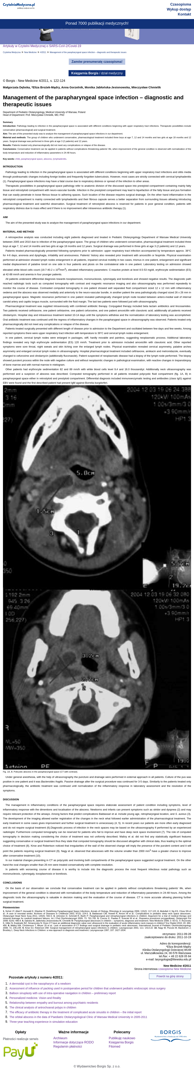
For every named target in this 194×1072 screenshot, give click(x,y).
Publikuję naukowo (122, 1038)
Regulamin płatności (67, 1046)
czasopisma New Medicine (174, 969)
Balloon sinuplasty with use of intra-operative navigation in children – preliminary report (63, 993)
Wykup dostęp (179, 9)
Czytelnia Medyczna (12, 52)
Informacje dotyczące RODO (73, 1042)
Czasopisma (180, 4)
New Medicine (30, 52)
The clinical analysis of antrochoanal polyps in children (43, 1007)
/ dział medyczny (97, 73)
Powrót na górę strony (170, 976)
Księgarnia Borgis (121, 1042)
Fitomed (114, 1046)
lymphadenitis (59, 159)
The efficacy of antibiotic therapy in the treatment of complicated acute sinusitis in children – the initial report (76, 1012)
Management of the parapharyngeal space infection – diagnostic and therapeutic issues (88, 52)
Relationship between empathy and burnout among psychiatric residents (54, 1002)
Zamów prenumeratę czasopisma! (97, 61)
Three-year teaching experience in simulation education (44, 1021)
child (17, 159)
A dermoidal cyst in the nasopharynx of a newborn (40, 983)
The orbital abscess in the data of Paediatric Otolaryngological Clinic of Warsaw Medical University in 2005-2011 (78, 1017)
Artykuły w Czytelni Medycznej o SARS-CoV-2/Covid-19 (42, 46)
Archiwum (60, 1038)
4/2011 (43, 52)
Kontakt (184, 14)
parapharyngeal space (32, 159)
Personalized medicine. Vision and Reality (35, 998)
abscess (48, 159)
